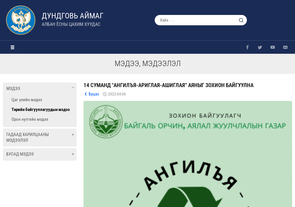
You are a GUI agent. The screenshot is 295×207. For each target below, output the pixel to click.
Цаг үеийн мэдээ (27, 99)
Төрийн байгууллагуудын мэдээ (41, 109)
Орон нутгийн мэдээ (30, 119)
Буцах (94, 94)
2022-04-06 (117, 94)
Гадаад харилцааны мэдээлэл (27, 137)
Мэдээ (13, 88)
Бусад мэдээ (20, 154)
